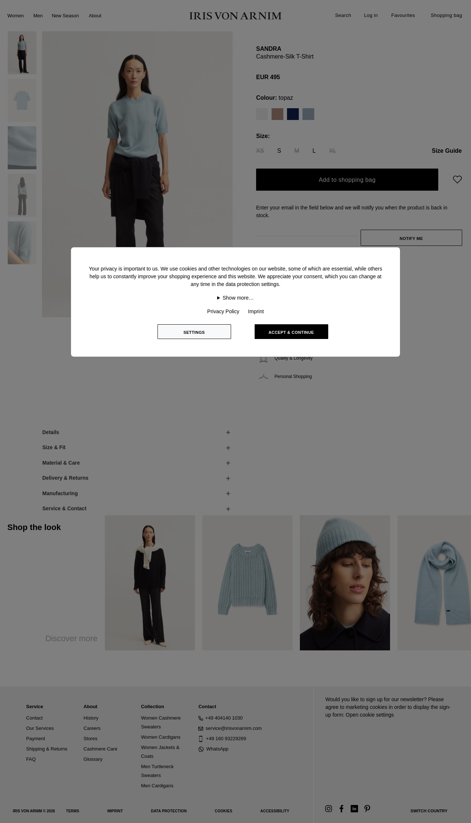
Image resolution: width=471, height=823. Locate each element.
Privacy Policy (223, 311)
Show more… (238, 298)
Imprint (256, 311)
